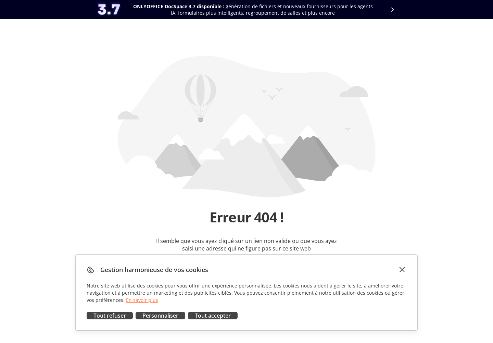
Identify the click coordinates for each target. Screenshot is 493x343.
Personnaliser (160, 315)
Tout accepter (213, 315)
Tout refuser (109, 315)
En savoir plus (142, 300)
